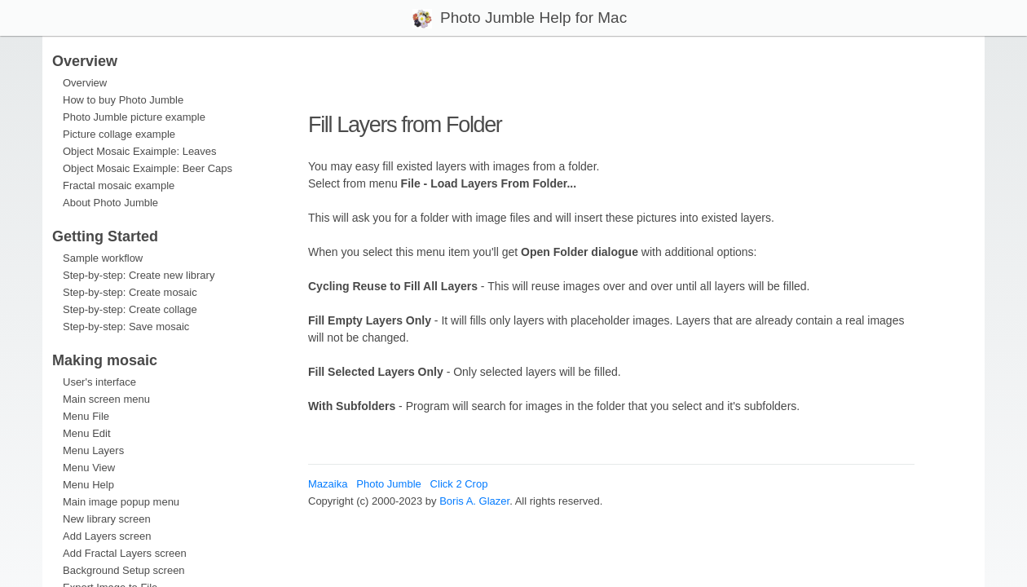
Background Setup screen (124, 570)
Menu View (89, 467)
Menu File (86, 416)
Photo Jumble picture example (134, 117)
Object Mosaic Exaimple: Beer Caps (147, 168)
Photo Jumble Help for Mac (529, 17)
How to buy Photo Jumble (123, 100)
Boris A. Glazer (474, 501)
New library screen (107, 519)
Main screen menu (106, 399)
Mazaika (327, 484)
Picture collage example (119, 134)
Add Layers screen (107, 536)
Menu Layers (93, 450)
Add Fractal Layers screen (125, 553)
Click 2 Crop (459, 484)
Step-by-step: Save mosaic (126, 326)
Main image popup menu (121, 502)
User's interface (99, 382)
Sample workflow (103, 258)
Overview (85, 83)
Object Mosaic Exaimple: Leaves (140, 151)
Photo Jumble (388, 484)
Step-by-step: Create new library (138, 275)
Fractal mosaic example (118, 185)
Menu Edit (87, 433)
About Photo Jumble (110, 202)
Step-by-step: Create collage (130, 309)
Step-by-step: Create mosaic (130, 292)
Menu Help (88, 485)
